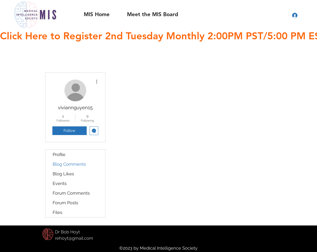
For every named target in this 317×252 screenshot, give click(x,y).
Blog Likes (63, 173)
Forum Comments (71, 193)
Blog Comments (69, 164)
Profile (59, 154)
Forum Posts (65, 202)
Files (57, 212)
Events (60, 183)
